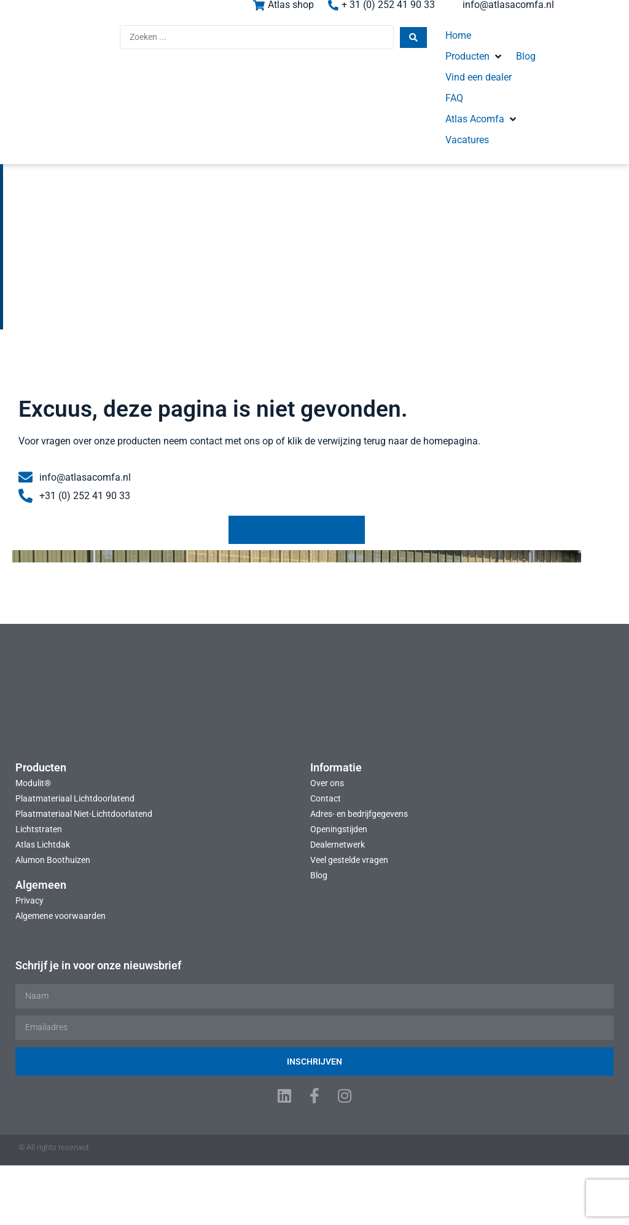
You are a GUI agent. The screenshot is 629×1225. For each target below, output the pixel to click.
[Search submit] (319, 45)
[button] (418, 44)
